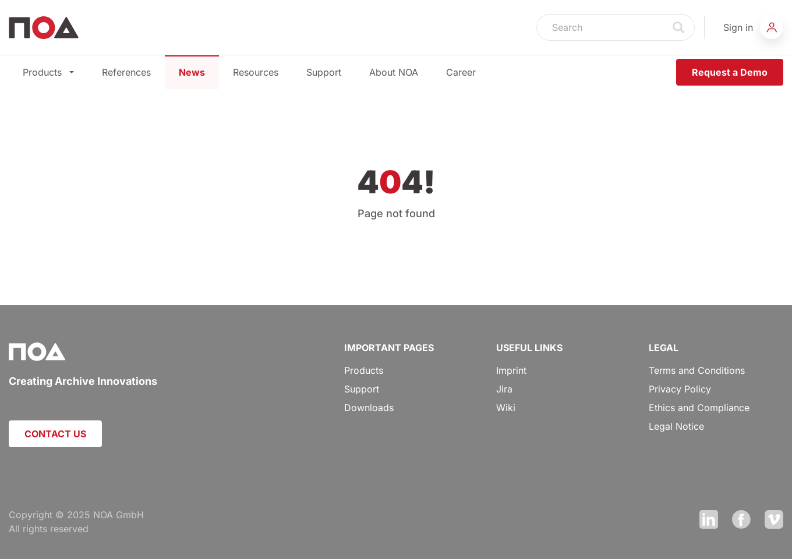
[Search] (600, 27)
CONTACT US (55, 434)
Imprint (511, 370)
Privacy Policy (680, 389)
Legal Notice (676, 426)
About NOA (393, 72)
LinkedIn (708, 519)
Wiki (505, 407)
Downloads (369, 407)
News (192, 72)
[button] (753, 27)
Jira (504, 389)
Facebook (741, 519)
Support (323, 72)
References (126, 72)
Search (679, 27)
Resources (255, 72)
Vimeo (774, 519)
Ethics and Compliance (699, 407)
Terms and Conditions (697, 370)
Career (461, 72)
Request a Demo (730, 72)
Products (48, 72)
